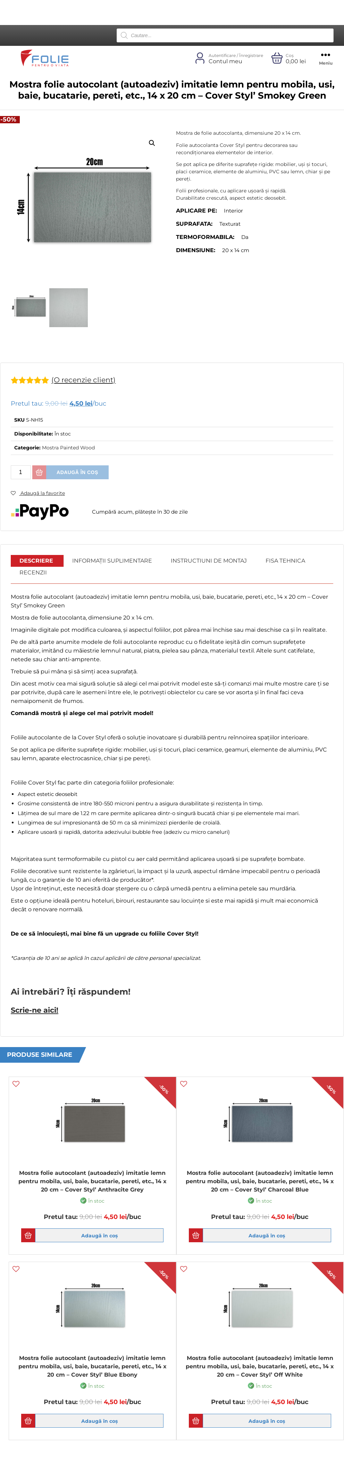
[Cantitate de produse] (21, 472)
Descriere (36, 560)
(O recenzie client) (85, 379)
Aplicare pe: (196, 210)
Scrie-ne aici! (34, 1010)
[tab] (36, 561)
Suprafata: (194, 224)
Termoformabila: (205, 237)
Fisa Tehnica (285, 560)
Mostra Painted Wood (68, 448)
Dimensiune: (195, 250)
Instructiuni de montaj (209, 560)
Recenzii (33, 572)
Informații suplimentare (112, 560)
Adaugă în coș (77, 472)
